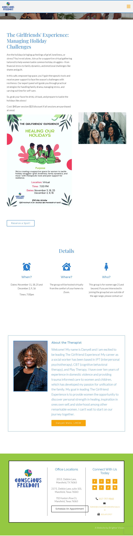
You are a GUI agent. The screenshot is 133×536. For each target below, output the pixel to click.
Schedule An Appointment (70, 509)
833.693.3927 (106, 515)
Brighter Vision (116, 528)
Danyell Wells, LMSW (69, 423)
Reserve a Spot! (21, 223)
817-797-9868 (106, 499)
